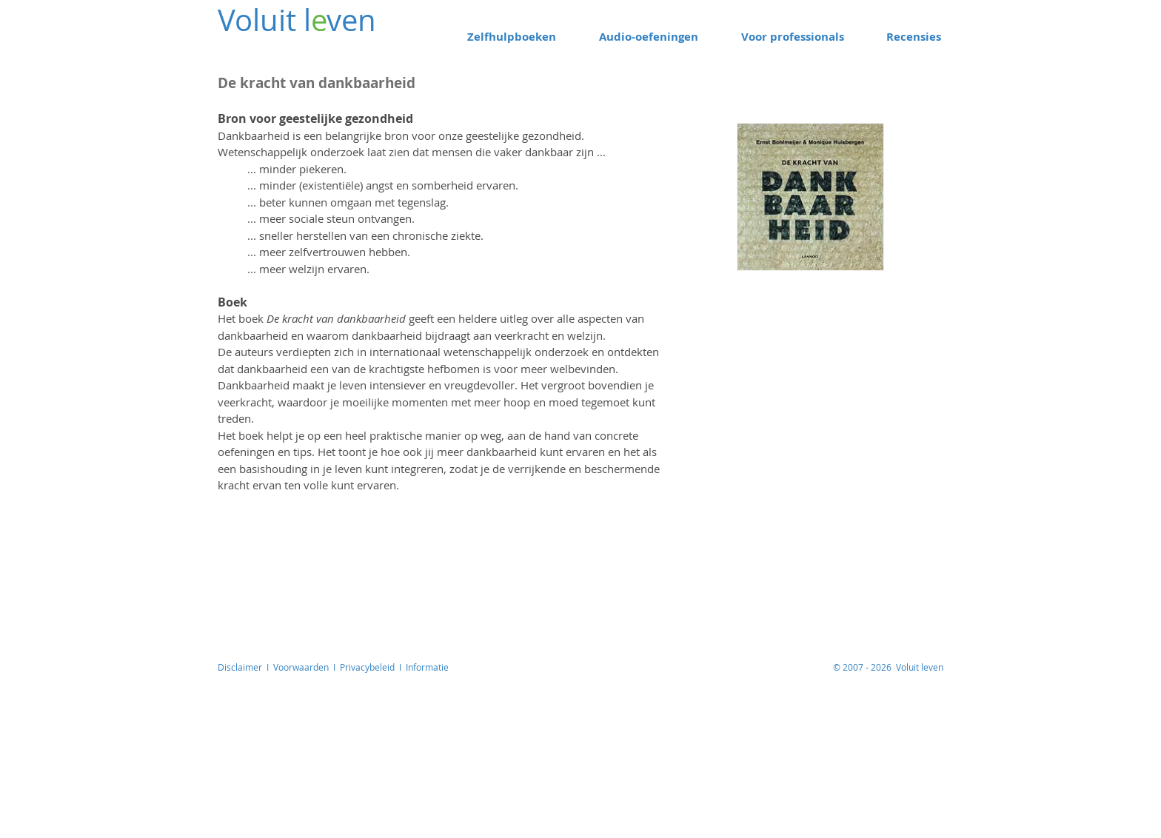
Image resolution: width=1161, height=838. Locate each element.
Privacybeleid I (373, 667)
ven (351, 20)
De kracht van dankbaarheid (336, 318)
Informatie (427, 667)
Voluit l (264, 20)
